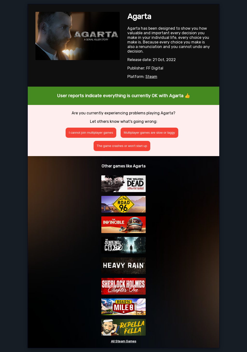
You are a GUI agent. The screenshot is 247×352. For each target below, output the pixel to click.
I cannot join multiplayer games (91, 132)
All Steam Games (123, 341)
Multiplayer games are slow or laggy (149, 132)
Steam (151, 76)
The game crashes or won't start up (122, 146)
